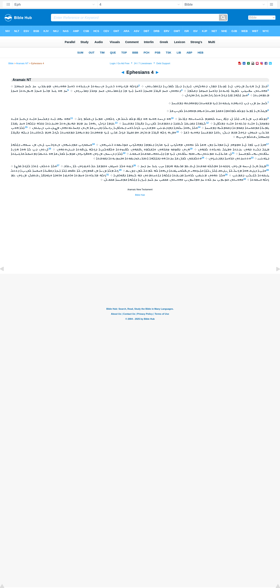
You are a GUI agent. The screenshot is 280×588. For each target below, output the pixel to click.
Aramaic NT (22, 63)
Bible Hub (140, 195)
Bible (11, 63)
